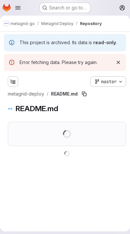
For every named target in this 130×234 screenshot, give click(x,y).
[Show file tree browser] (13, 81)
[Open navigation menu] (18, 8)
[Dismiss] (118, 62)
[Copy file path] (84, 94)
